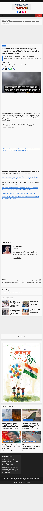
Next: (31, 282)
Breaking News (6, 419)
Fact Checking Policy (34, 478)
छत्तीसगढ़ (4, 45)
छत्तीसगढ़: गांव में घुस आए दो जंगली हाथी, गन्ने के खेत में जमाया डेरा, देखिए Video (18, 193)
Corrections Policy (18, 478)
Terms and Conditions (13, 479)
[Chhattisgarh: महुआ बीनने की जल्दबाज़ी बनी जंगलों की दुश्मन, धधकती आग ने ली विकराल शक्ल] (11, 415)
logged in (10, 292)
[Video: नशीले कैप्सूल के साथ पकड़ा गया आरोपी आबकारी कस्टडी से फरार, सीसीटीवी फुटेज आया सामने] (31, 437)
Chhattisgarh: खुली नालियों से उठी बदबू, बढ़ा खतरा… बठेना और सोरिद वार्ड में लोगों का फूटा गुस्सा (30, 425)
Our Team (11, 478)
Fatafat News (5, 428)
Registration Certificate (24, 479)
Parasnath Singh (7, 63)
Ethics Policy (26, 478)
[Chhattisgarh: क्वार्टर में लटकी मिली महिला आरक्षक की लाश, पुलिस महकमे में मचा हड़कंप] (11, 437)
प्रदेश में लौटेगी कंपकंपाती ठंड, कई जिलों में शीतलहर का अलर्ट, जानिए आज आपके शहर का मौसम (5, 311)
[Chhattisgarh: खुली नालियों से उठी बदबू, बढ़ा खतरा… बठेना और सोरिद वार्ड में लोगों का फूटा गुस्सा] (31, 415)
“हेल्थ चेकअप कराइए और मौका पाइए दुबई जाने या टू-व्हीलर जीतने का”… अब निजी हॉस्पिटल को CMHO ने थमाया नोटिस (5, 303)
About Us (6, 478)
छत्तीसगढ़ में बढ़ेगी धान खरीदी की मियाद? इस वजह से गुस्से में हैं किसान (25, 303)
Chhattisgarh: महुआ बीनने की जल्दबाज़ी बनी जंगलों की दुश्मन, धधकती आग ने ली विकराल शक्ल (10, 425)
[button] (2, 16)
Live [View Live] (38, 15)
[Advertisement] (21, 35)
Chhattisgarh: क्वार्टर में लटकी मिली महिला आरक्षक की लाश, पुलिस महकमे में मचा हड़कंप (11, 446)
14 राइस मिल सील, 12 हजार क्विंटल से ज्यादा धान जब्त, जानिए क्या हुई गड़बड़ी (25, 311)
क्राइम (31, 441)
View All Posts (17, 257)
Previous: (12, 282)
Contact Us (32, 479)
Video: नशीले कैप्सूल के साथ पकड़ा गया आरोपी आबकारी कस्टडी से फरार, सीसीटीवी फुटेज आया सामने (31, 446)
